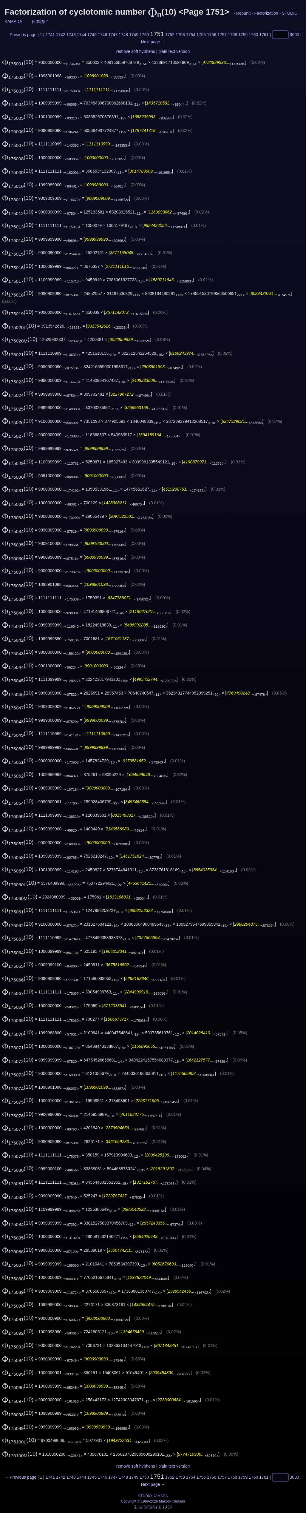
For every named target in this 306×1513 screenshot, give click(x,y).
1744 (81, 34)
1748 (123, 34)
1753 (180, 34)
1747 (113, 34)
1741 (50, 34)
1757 (222, 34)
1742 (60, 34)
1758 (232, 34)
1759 (243, 34)
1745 (92, 34)
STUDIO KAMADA (153, 1496)
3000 (294, 34)
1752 (169, 34)
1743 (71, 34)
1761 (263, 34)
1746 (102, 34)
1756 (211, 34)
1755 (201, 34)
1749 (133, 34)
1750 (144, 34)
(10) (18, 62)
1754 (190, 34)
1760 (253, 34)
